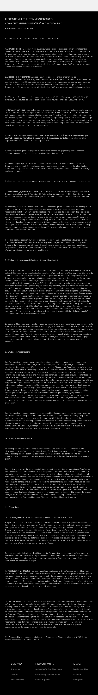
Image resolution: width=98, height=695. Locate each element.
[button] (49, 5)
